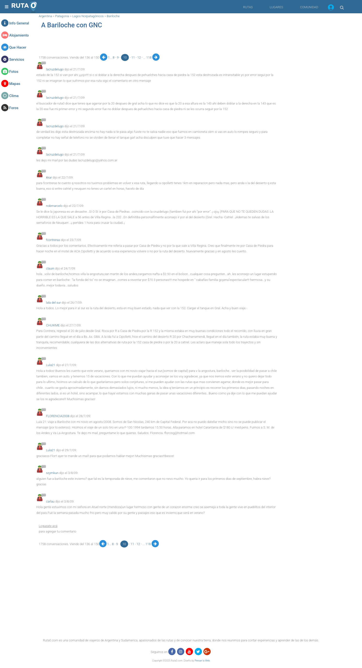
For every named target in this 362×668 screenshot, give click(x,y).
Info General (19, 23)
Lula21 (50, 365)
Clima (14, 96)
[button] (331, 8)
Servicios (16, 59)
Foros (13, 108)
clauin (50, 268)
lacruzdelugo (55, 69)
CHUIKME (53, 325)
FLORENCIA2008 (57, 416)
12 (139, 57)
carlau (50, 501)
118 (149, 57)
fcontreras (53, 240)
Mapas (14, 84)
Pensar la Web (202, 660)
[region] (157, 42)
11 (133, 57)
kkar (49, 177)
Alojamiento (19, 35)
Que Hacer (17, 47)
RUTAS (248, 7)
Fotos (13, 71)
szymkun (52, 473)
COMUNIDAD (309, 7)
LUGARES (276, 7)
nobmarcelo (54, 206)
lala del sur (53, 302)
